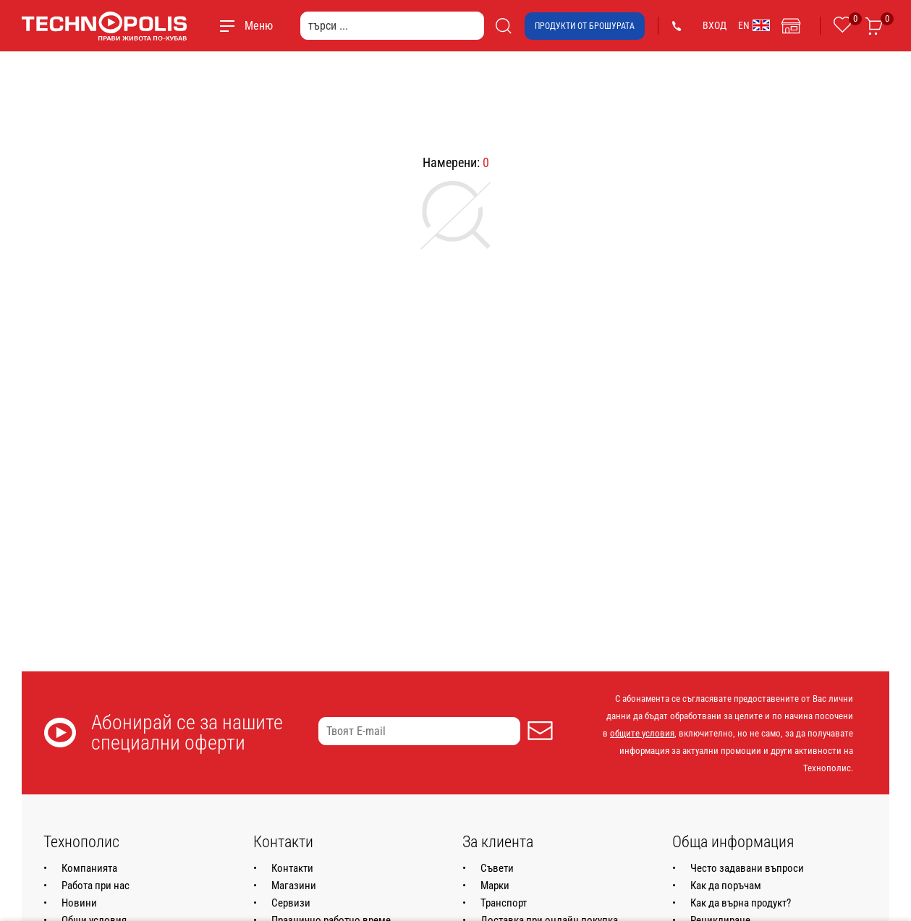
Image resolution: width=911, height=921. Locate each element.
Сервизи (290, 902)
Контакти (292, 868)
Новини (79, 902)
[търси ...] (392, 26)
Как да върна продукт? (740, 902)
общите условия (642, 733)
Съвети (497, 868)
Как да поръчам (725, 885)
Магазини (293, 885)
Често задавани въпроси (747, 868)
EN (754, 25)
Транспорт (503, 902)
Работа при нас (96, 885)
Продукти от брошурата (585, 26)
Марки (494, 885)
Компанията (89, 868)
